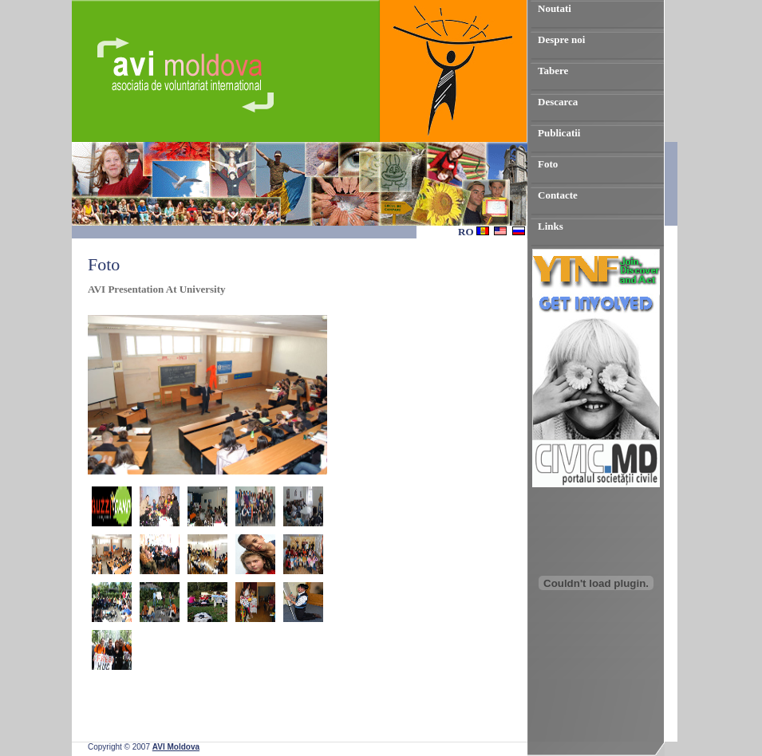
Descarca (558, 102)
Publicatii (559, 133)
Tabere (553, 71)
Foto (548, 164)
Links (550, 226)
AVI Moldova (175, 746)
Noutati (554, 8)
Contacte (558, 195)
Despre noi (561, 39)
